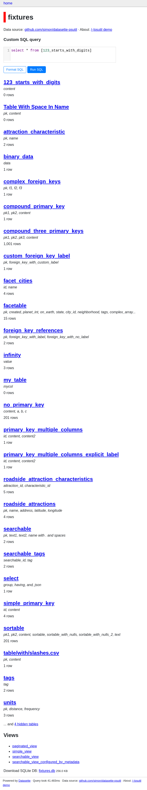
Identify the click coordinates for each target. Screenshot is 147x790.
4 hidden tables (26, 724)
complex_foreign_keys (32, 181)
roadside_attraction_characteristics (48, 479)
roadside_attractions (30, 504)
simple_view (22, 751)
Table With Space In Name (36, 107)
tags (9, 678)
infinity (12, 355)
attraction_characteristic (34, 132)
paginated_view (24, 746)
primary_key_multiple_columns (43, 430)
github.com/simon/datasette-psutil (50, 29)
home (8, 3)
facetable (15, 305)
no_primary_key (24, 405)
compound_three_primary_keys (44, 231)
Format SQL (15, 69)
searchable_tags (24, 554)
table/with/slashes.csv (31, 653)
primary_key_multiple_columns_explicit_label (61, 454)
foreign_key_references (33, 330)
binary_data (18, 156)
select (11, 578)
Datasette (25, 780)
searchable (17, 529)
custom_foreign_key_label (37, 256)
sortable (14, 628)
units (10, 702)
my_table (15, 380)
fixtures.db (47, 771)
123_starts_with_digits (32, 82)
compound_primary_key (34, 206)
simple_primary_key (29, 603)
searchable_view (25, 757)
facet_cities (18, 281)
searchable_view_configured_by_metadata (45, 762)
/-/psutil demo (101, 29)
